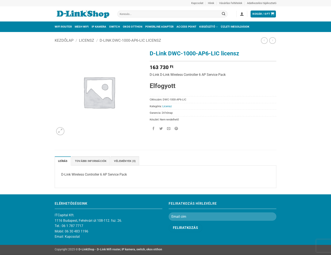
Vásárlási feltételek (230, 3)
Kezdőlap (64, 40)
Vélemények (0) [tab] (125, 161)
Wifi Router (63, 26)
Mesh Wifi (82, 26)
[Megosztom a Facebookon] (153, 128)
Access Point (186, 26)
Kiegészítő (208, 27)
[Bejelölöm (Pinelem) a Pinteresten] (176, 128)
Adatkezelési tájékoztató (261, 3)
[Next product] (264, 40)
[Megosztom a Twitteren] (161, 128)
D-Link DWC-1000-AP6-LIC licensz (130, 40)
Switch (114, 26)
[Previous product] (272, 40)
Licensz (86, 40)
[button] (242, 14)
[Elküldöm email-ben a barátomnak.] (168, 128)
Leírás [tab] (63, 161)
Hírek (211, 3)
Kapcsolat (197, 3)
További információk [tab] (91, 161)
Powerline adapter (159, 26)
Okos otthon (132, 26)
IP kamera (99, 26)
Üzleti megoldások (235, 26)
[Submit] (223, 14)
